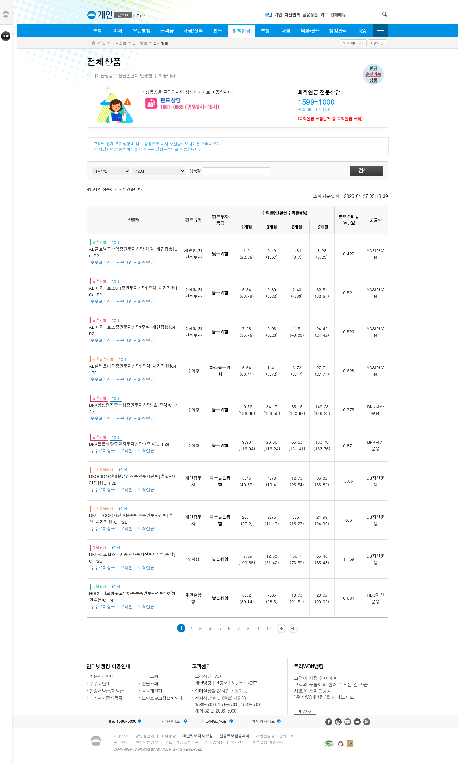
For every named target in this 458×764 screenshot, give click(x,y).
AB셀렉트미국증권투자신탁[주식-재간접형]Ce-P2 (133, 369)
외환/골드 (310, 30)
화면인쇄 (377, 43)
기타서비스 (170, 721)
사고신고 (121, 742)
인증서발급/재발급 (106, 691)
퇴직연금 (241, 31)
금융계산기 (152, 691)
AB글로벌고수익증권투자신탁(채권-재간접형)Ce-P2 (133, 252)
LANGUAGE (216, 721)
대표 (121, 721)
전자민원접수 (146, 742)
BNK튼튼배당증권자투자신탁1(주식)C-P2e (129, 444)
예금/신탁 (193, 30)
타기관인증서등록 (105, 698)
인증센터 (140, 15)
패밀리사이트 (263, 721)
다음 (281, 629)
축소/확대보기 (353, 43)
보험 (265, 30)
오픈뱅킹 (142, 30)
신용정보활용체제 (234, 735)
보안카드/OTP (244, 683)
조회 (97, 30)
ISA (362, 30)
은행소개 (121, 735)
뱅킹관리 (338, 30)
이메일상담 (205, 691)
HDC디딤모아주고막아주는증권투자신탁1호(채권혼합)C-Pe (132, 596)
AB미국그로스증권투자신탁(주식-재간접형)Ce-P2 (133, 330)
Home (93, 43)
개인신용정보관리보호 (275, 735)
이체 (117, 30)
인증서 (221, 683)
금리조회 (150, 676)
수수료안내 (99, 683)
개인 (102, 42)
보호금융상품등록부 (181, 742)
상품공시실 (214, 742)
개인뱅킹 (203, 683)
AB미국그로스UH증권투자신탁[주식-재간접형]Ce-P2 (133, 291)
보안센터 (238, 742)
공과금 (167, 30)
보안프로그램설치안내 (162, 698)
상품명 (229, 171)
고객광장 (168, 735)
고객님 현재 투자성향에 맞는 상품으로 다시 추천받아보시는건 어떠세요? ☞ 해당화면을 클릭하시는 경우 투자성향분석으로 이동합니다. (156, 146)
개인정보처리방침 (197, 735)
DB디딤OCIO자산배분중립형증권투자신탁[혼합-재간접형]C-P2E (131, 518)
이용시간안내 (101, 676)
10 (268, 628)
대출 (285, 30)
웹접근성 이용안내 (268, 742)
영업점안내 (144, 735)
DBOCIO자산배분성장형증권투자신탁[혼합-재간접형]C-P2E (132, 479)
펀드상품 (139, 42)
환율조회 (150, 683)
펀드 (217, 30)
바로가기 (305, 711)
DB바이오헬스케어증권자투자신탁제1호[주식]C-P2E (132, 557)
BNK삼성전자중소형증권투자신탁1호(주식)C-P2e (133, 408)
